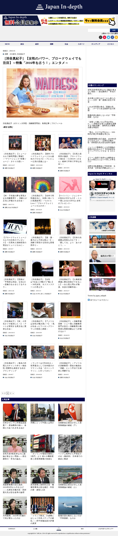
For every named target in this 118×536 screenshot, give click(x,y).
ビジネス (110, 44)
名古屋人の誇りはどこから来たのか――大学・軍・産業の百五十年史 (101, 100)
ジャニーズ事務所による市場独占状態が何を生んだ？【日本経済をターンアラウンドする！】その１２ (101, 150)
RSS (82, 529)
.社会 (9, 207)
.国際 (6, 54)
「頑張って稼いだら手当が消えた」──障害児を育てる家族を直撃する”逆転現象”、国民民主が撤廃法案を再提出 (102, 124)
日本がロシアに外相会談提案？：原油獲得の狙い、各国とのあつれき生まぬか (14, 425)
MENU (7, 44)
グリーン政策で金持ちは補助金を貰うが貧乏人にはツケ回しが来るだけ (101, 159)
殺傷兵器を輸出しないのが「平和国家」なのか (101, 116)
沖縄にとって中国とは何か (42, 423)
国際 (51, 44)
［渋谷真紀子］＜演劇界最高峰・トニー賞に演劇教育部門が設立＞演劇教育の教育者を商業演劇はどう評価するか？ (70, 326)
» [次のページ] (13, 393)
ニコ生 (35, 529)
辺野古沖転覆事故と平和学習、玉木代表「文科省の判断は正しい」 (101, 167)
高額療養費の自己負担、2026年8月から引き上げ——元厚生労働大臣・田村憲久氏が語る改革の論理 (102, 140)
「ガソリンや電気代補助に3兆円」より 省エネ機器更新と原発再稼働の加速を (42, 456)
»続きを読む (8, 127)
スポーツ (81, 44)
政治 (22, 44)
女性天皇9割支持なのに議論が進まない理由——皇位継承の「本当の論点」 (14, 456)
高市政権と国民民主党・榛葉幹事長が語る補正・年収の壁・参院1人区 (42, 487)
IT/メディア (96, 44)
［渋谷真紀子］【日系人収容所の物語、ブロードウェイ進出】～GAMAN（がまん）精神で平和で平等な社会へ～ (70, 159)
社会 (66, 44)
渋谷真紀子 (21, 54)
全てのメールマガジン (98, 300)
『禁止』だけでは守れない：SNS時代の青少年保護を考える (101, 133)
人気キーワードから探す (110, 33)
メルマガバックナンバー (105, 529)
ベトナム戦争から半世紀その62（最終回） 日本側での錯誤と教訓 (70, 456)
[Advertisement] (102, 66)
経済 (36, 44)
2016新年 (13, 54)
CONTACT (11, 529)
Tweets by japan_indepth (97, 296)
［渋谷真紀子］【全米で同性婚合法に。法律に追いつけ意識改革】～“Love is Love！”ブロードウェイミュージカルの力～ (42, 201)
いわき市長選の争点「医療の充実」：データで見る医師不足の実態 (101, 108)
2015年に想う (39, 293)
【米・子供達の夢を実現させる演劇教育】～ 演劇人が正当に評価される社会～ (15, 198)
